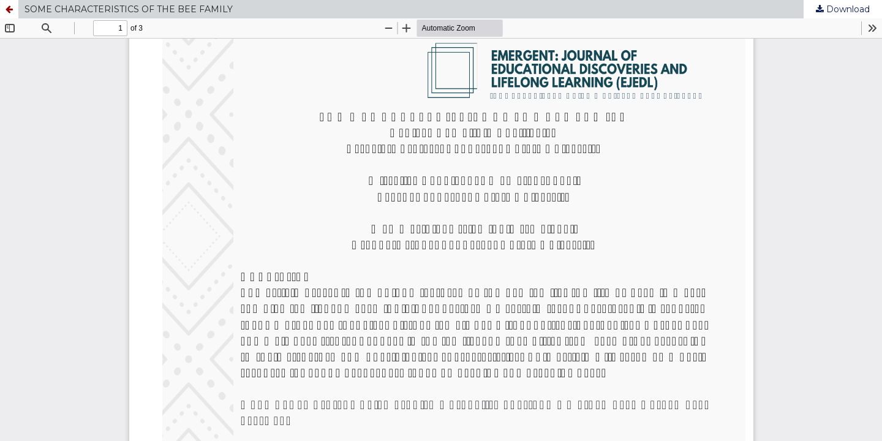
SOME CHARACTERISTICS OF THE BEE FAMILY (128, 9)
